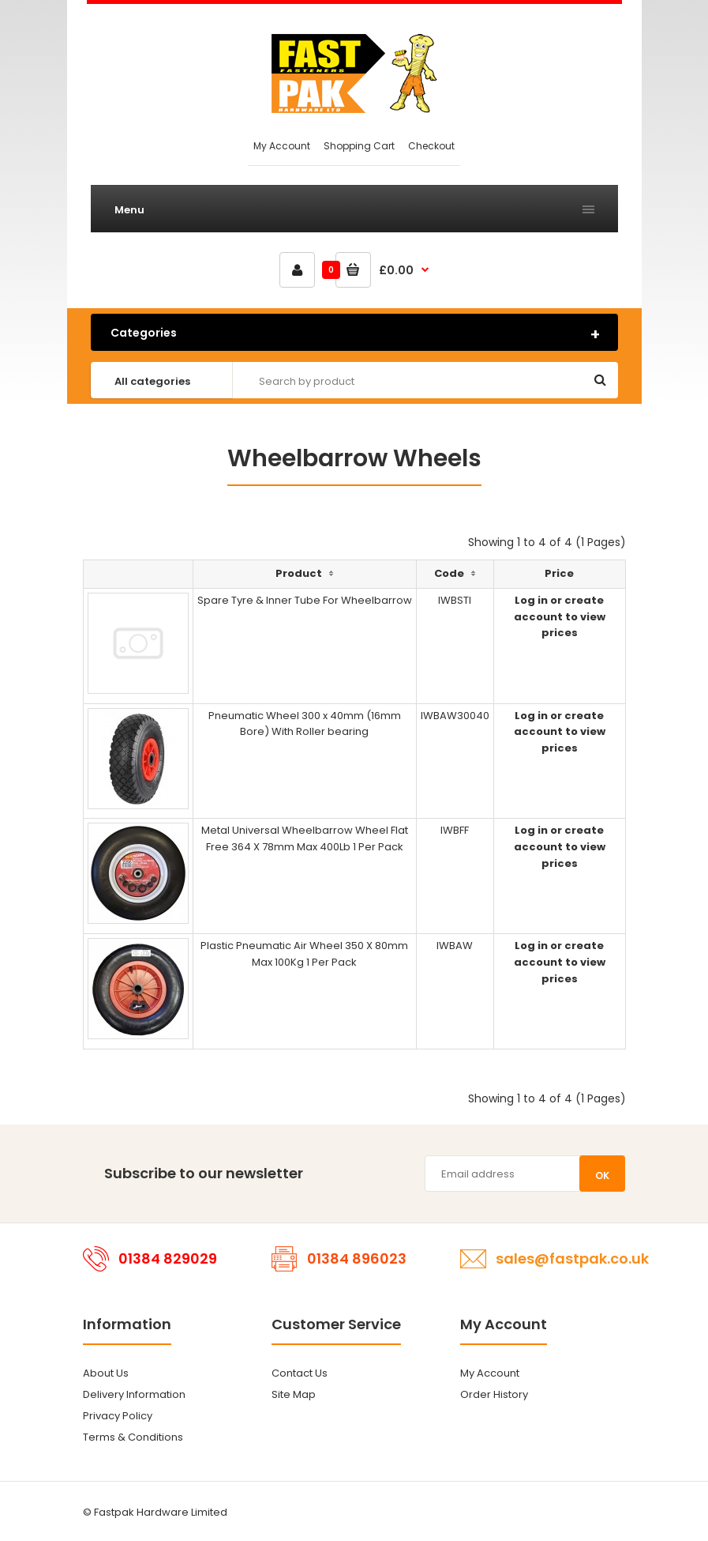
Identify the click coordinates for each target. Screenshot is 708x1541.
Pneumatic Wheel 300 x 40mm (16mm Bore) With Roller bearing (304, 724)
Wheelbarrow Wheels (354, 458)
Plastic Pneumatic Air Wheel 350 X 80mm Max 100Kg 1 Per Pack (304, 954)
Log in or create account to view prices (559, 617)
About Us (106, 1373)
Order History (494, 1394)
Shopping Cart (359, 146)
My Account (281, 146)
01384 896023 (356, 1258)
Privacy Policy (117, 1415)
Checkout (431, 146)
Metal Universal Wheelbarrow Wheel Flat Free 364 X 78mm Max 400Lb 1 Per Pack (304, 838)
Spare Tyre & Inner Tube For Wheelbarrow (304, 600)
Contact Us (300, 1373)
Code (449, 573)
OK (602, 1175)
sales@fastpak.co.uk (572, 1258)
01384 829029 (167, 1258)
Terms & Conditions (133, 1437)
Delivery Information (134, 1394)
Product (298, 573)
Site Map (294, 1394)
